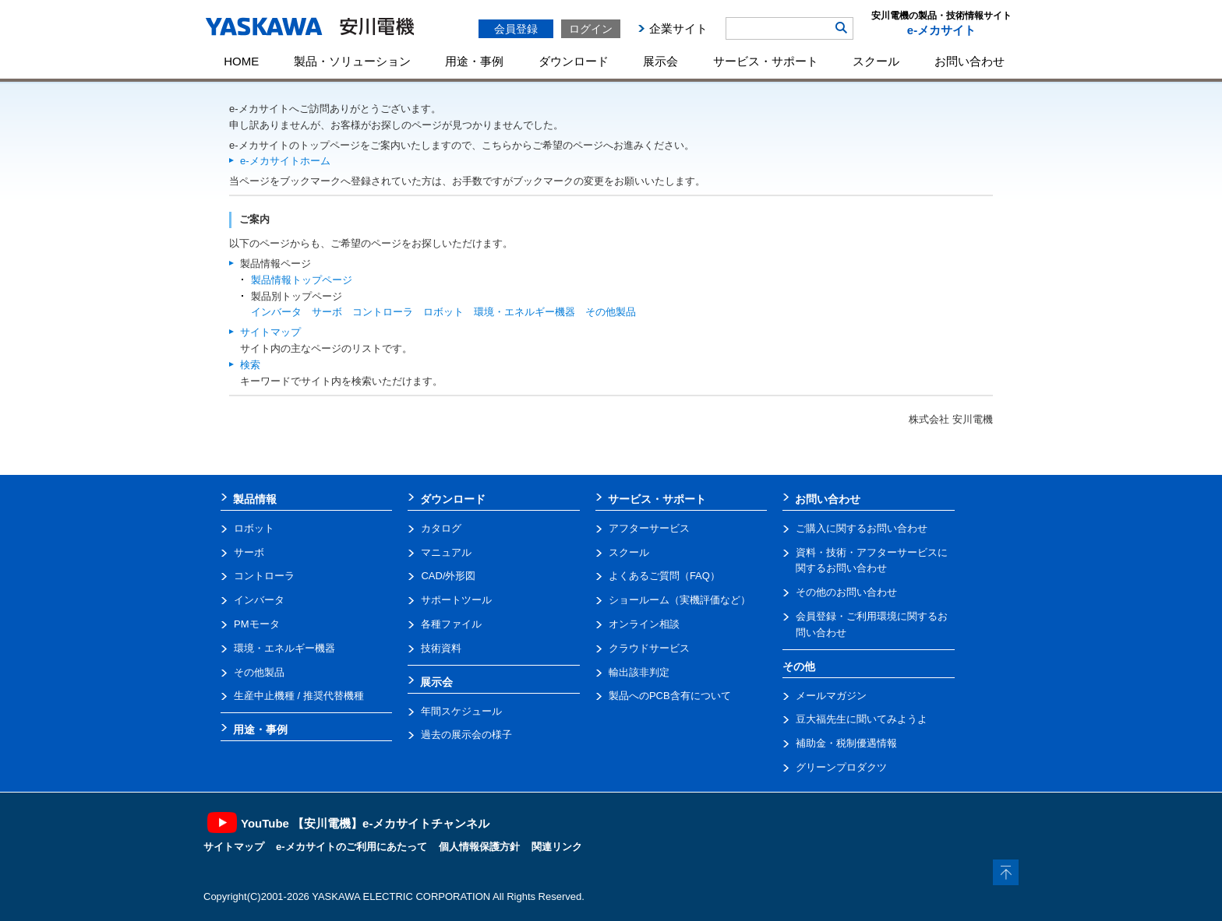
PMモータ (257, 624)
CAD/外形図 (448, 576)
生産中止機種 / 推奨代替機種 (299, 695)
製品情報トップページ (301, 280)
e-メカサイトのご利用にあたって (351, 846)
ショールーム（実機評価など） (680, 600)
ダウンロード (574, 61)
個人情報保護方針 (479, 846)
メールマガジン (831, 695)
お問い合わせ (969, 61)
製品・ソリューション (352, 61)
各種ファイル (451, 624)
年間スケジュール (461, 711)
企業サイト (678, 28)
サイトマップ (270, 332)
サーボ (327, 312)
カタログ (441, 528)
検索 (250, 365)
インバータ (276, 312)
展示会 (660, 61)
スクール (876, 61)
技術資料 (441, 648)
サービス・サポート (765, 61)
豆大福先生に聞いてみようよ (861, 719)
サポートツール (456, 600)
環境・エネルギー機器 (524, 312)
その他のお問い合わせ (846, 592)
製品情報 (255, 499)
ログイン (591, 29)
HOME (241, 61)
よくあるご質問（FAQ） (664, 576)
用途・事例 (474, 61)
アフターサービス (649, 528)
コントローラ (382, 312)
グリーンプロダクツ (841, 767)
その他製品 (610, 312)
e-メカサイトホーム (285, 161)
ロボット (443, 312)
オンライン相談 (644, 624)
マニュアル (446, 552)
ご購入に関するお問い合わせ (861, 528)
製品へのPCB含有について (670, 695)
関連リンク (557, 846)
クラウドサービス (649, 648)
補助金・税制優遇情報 (846, 743)
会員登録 (516, 29)
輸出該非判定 (639, 672)
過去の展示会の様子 (466, 734)
